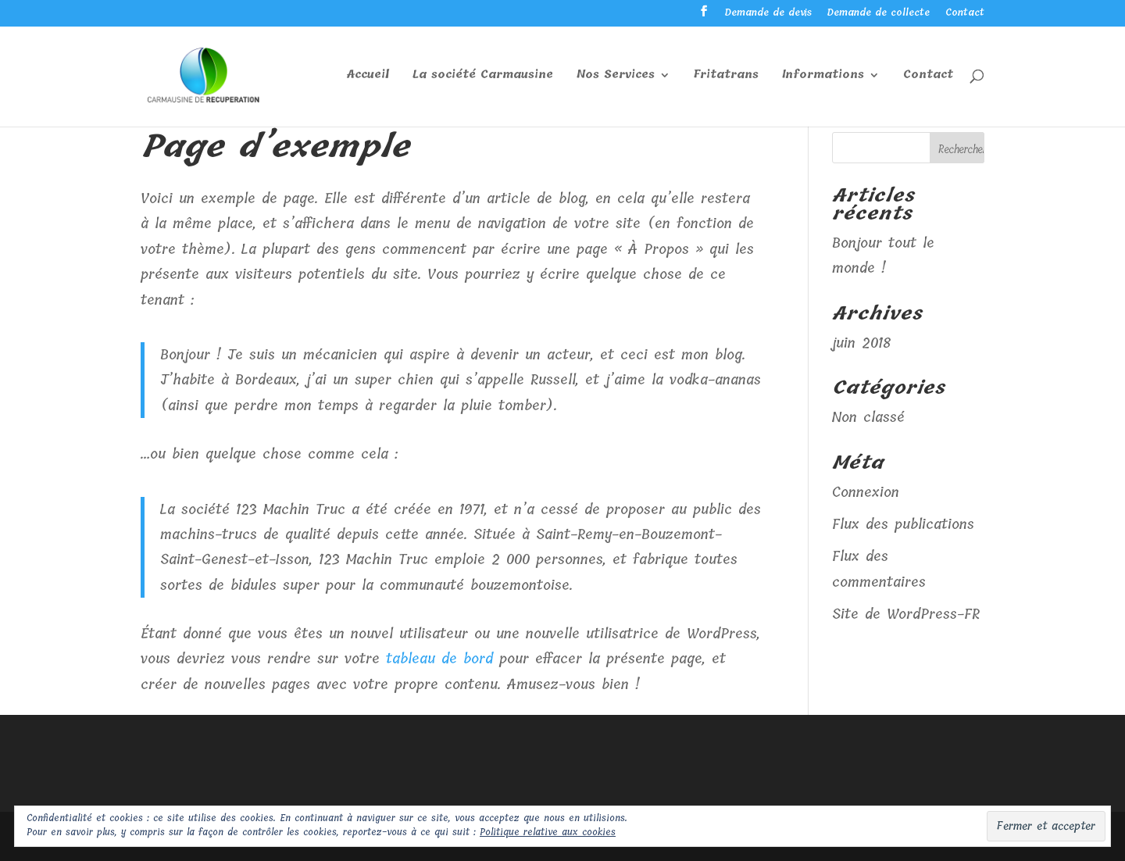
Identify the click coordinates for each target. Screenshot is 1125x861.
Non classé (868, 417)
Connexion (865, 492)
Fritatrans (726, 77)
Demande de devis (768, 14)
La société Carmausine (482, 77)
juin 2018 (861, 343)
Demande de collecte (878, 14)
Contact (964, 14)
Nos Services (616, 77)
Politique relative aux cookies (548, 832)
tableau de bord (439, 658)
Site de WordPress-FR (906, 614)
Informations (823, 77)
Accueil (368, 77)
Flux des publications (903, 524)
